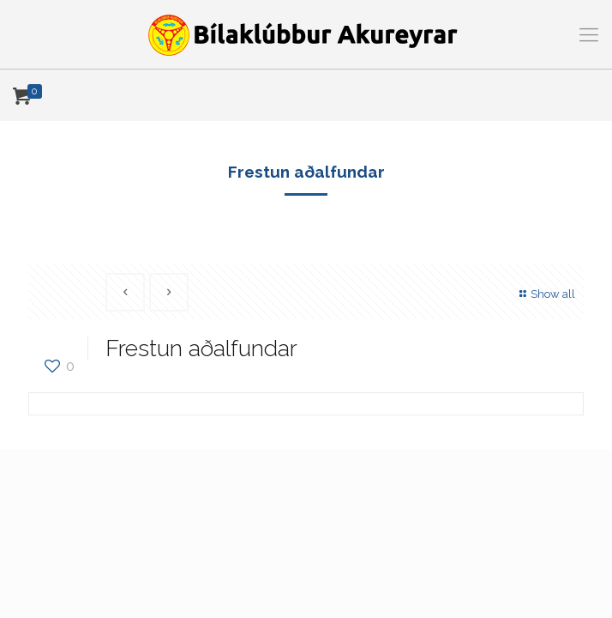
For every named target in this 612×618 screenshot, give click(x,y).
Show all (545, 294)
